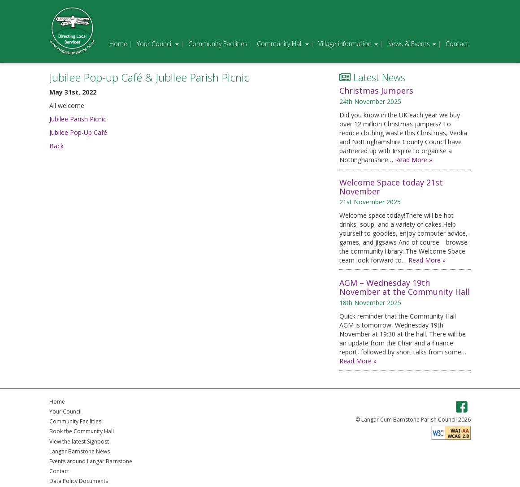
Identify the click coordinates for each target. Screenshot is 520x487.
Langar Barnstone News (79, 451)
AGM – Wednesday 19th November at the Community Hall (404, 287)
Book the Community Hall (81, 431)
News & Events (411, 43)
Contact (457, 43)
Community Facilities (217, 43)
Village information (348, 43)
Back (56, 146)
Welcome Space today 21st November (391, 187)
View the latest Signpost (79, 441)
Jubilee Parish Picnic (77, 119)
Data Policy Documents (78, 481)
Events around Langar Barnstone (90, 461)
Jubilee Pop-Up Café (78, 132)
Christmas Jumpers (376, 90)
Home (118, 43)
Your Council (158, 43)
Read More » (413, 159)
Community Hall (283, 43)
